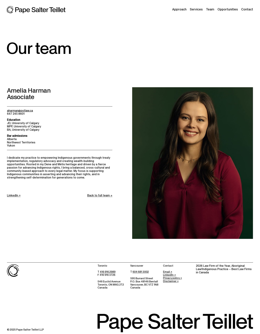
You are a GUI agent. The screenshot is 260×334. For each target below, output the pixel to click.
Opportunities (228, 9)
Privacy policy (171, 278)
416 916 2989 (107, 271)
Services (196, 9)
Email (166, 271)
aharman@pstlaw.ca (20, 110)
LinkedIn (12, 195)
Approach (179, 9)
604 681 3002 (141, 271)
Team (210, 9)
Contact (247, 9)
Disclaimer (169, 281)
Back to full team (98, 195)
